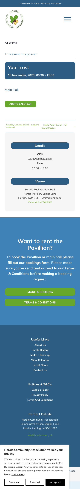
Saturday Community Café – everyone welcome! (22, 126)
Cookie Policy (18, 474)
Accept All (55, 482)
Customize (14, 482)
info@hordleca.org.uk (40, 435)
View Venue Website (40, 201)
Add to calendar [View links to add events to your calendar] (20, 104)
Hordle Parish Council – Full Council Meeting (54, 126)
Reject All (35, 482)
